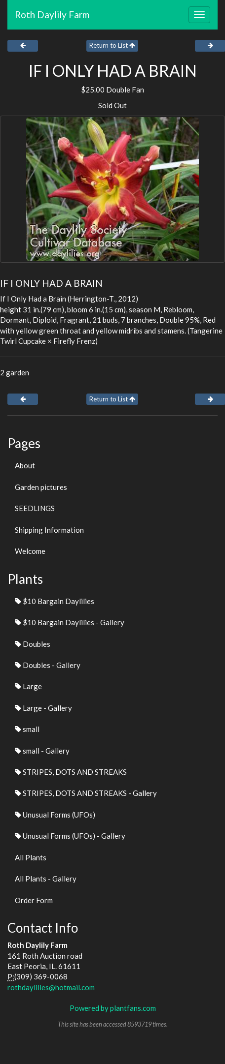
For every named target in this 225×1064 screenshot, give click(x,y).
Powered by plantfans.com (113, 1007)
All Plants (30, 857)
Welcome (30, 551)
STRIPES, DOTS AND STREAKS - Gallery (86, 793)
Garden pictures (41, 487)
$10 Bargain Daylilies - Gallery (69, 622)
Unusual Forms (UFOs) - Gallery (70, 835)
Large (28, 686)
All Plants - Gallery (45, 878)
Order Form (34, 900)
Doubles (32, 643)
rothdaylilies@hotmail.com (51, 987)
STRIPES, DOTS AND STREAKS (71, 771)
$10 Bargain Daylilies (54, 601)
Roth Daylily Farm (52, 14)
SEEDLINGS (35, 508)
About (25, 465)
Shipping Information (49, 529)
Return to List (112, 45)
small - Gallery (42, 750)
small (27, 729)
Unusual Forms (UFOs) (55, 814)
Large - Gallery (43, 707)
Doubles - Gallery (47, 665)
